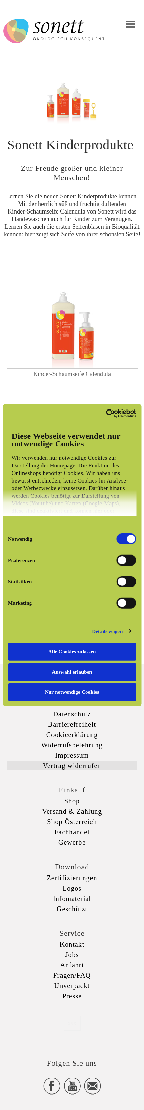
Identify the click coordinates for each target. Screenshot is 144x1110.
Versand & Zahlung (72, 811)
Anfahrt (72, 965)
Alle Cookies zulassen (72, 651)
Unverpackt (72, 985)
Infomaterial (72, 898)
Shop (72, 801)
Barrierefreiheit (72, 724)
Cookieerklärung (72, 734)
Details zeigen (107, 631)
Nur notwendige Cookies (72, 692)
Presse (72, 996)
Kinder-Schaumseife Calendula (72, 374)
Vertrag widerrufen (72, 765)
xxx (72, 1023)
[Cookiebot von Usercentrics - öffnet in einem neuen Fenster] (106, 413)
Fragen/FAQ (72, 975)
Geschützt (72, 909)
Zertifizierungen (72, 878)
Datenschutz (72, 714)
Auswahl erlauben (72, 671)
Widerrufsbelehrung (72, 745)
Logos (72, 888)
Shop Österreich (72, 822)
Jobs (72, 954)
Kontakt (72, 944)
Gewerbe (72, 842)
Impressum (72, 755)
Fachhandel (71, 832)
